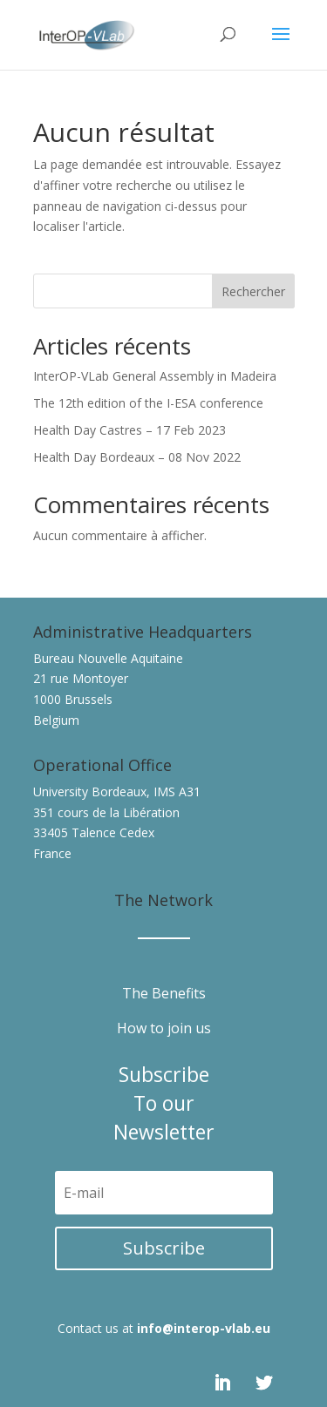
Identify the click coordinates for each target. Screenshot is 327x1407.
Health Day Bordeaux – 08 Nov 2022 (137, 457)
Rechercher (253, 291)
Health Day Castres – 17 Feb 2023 (129, 430)
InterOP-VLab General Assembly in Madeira (154, 376)
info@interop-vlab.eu (203, 1328)
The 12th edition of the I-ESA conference (148, 403)
